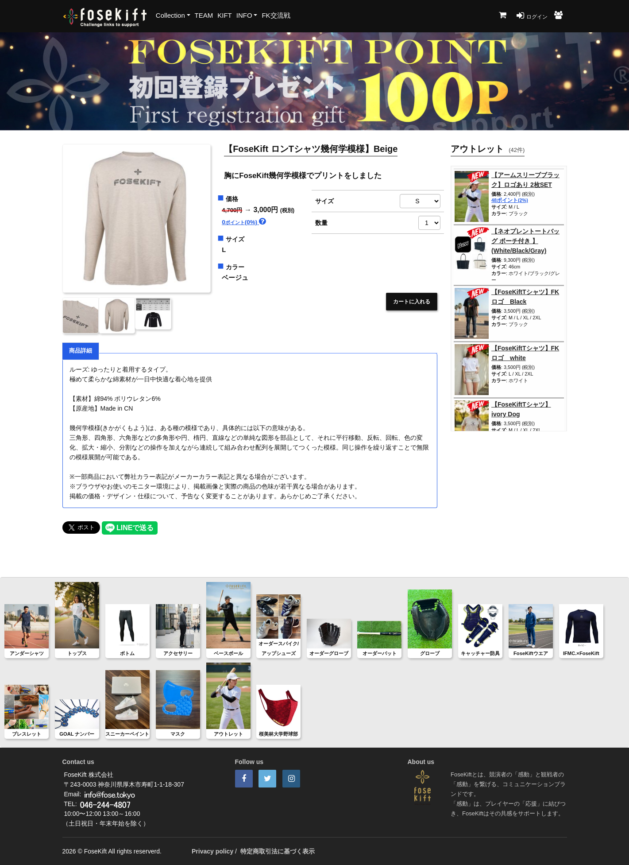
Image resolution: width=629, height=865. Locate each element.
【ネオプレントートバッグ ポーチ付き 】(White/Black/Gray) (525, 241)
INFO (244, 15)
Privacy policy (212, 851)
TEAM (204, 15)
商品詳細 (80, 351)
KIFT (224, 15)
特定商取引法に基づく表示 (277, 851)
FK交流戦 (276, 15)
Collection (170, 15)
